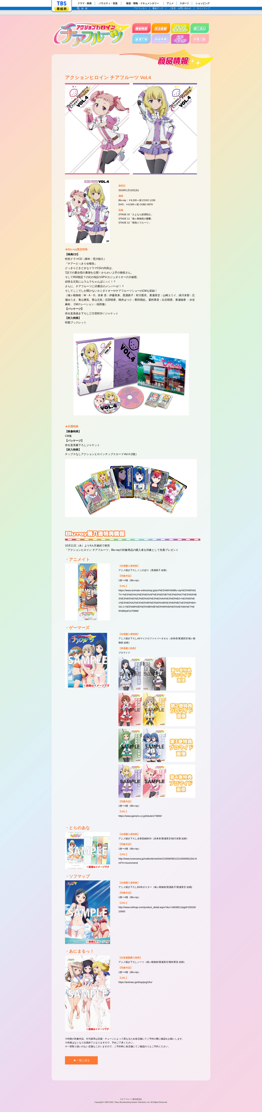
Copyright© (99, 1102)
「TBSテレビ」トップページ (61, 3)
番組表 (61, 9)
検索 (85, 8)
